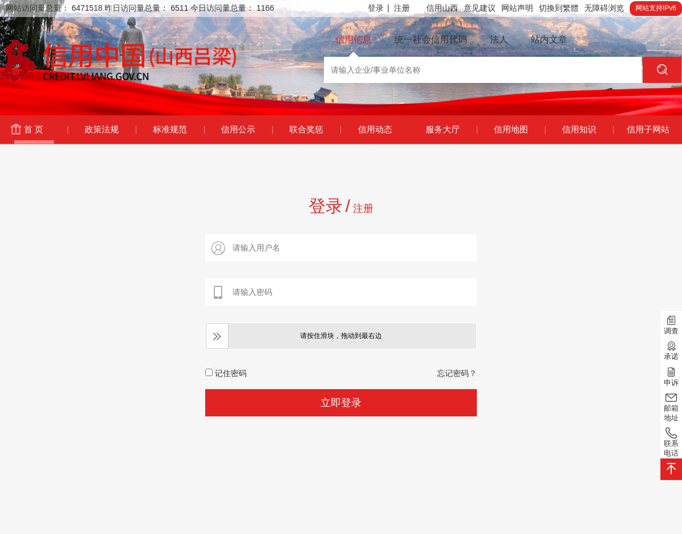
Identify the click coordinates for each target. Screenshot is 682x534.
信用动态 (375, 129)
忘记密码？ (457, 373)
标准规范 (179, 129)
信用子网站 (648, 129)
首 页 (46, 129)
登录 (378, 8)
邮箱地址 (671, 406)
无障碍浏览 (604, 7)
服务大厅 (451, 129)
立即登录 (341, 402)
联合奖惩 (315, 129)
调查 (671, 324)
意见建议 (480, 7)
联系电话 (671, 441)
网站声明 (517, 7)
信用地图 (520, 129)
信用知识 (588, 129)
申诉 (671, 375)
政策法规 (110, 129)
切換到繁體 (559, 7)
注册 (402, 7)
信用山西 (442, 7)
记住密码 (226, 373)
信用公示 (247, 129)
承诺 (671, 350)
